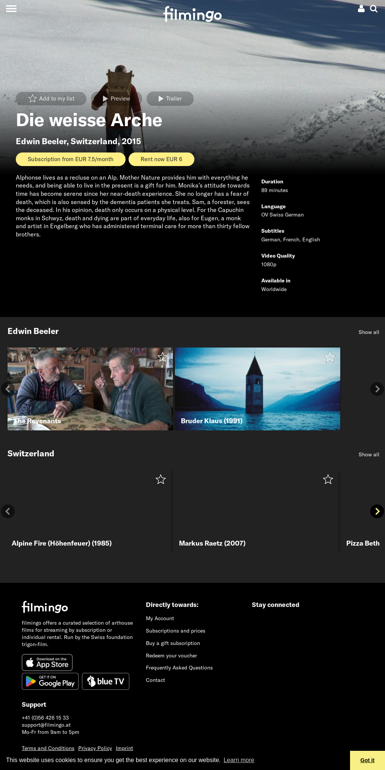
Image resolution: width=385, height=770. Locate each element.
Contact (155, 680)
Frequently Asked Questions (179, 667)
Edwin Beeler (41, 141)
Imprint (124, 748)
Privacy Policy (95, 748)
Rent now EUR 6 (161, 159)
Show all (369, 332)
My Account (160, 618)
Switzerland (94, 141)
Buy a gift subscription (173, 643)
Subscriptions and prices (175, 630)
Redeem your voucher (171, 655)
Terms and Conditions (48, 748)
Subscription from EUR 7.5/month (71, 159)
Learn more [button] (239, 760)
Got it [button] (368, 760)
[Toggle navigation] (11, 8)
